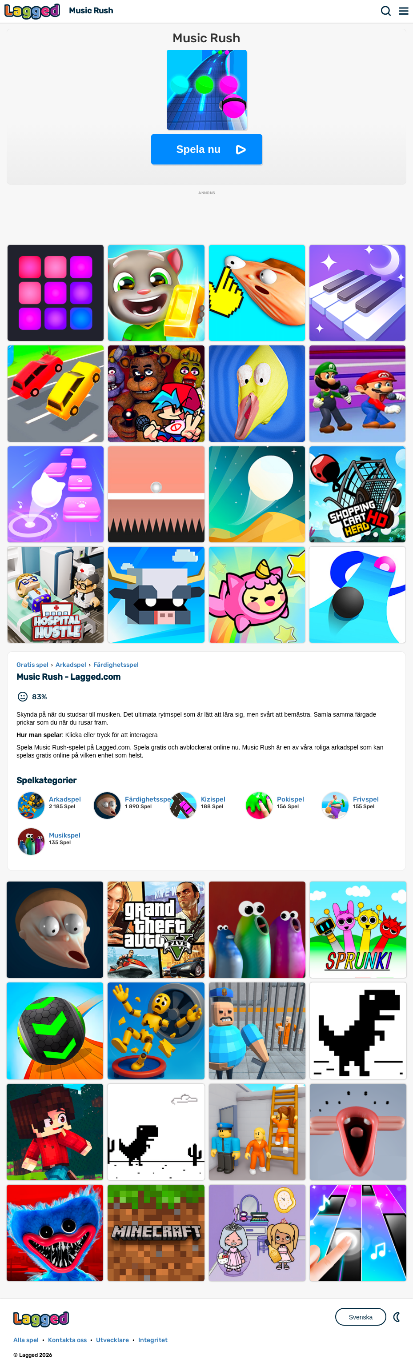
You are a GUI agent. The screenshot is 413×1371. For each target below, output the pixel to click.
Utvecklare (112, 1340)
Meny (404, 11)
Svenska (361, 1317)
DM (397, 1317)
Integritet (153, 1340)
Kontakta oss (67, 1340)
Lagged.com (42, 1319)
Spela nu (198, 149)
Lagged (33, 11)
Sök (386, 11)
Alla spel (26, 1340)
